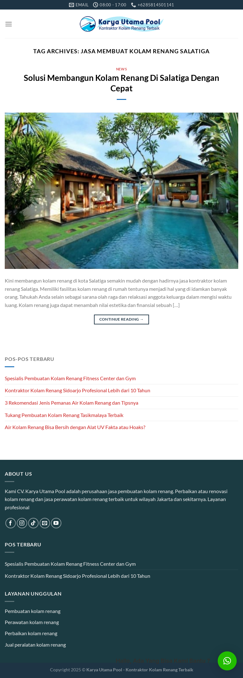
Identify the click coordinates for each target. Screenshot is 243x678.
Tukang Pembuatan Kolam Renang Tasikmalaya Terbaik (64, 415)
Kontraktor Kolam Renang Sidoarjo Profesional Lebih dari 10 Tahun (77, 390)
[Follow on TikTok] (33, 523)
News (121, 69)
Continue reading (121, 319)
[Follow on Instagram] (22, 523)
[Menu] (8, 24)
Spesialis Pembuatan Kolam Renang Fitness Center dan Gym (70, 378)
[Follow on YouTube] (56, 523)
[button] (227, 660)
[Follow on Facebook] (10, 523)
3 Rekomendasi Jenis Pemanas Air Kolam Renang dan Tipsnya (71, 403)
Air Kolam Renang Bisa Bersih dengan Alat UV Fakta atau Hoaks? (75, 427)
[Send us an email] (45, 523)
